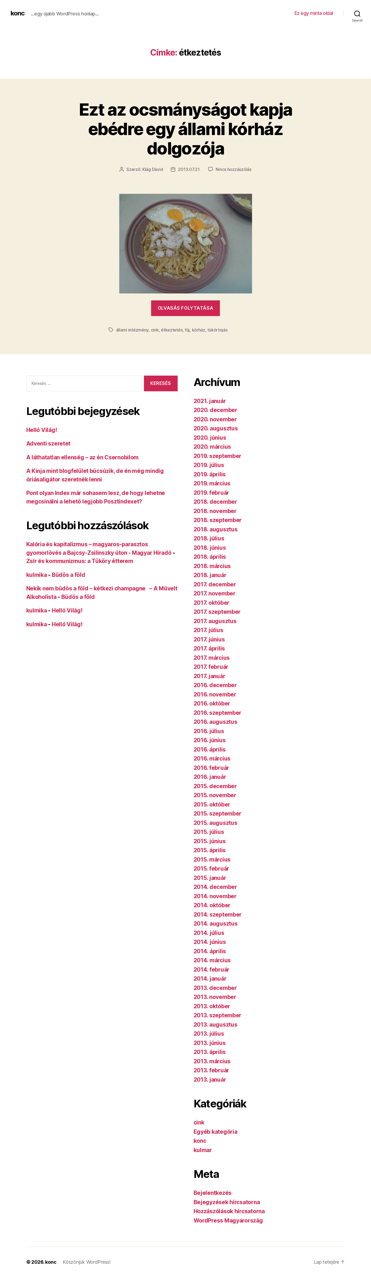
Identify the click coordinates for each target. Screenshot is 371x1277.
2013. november (215, 997)
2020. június (210, 437)
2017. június (209, 639)
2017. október (212, 602)
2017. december (215, 584)
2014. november (215, 896)
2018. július (209, 538)
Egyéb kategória (215, 1131)
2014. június (210, 942)
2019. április (210, 474)
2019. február (211, 492)
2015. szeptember (218, 813)
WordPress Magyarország (228, 1220)
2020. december (215, 410)
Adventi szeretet (48, 443)
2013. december (215, 988)
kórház (198, 330)
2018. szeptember (218, 520)
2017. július (208, 630)
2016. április (210, 749)
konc (17, 13)
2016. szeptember (218, 712)
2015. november (215, 795)
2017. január (209, 676)
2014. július (209, 933)
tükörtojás (217, 330)
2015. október (212, 804)
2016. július (209, 731)
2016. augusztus (215, 722)
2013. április (210, 1052)
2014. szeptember (218, 914)
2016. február (211, 767)
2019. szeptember (218, 456)
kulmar (203, 1150)
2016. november (215, 694)
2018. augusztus (216, 529)
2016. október (212, 703)
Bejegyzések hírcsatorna (227, 1202)
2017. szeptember (217, 611)
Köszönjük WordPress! (87, 1262)
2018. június (210, 547)
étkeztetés (171, 330)
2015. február (211, 868)
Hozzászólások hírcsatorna (229, 1211)
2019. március (212, 483)
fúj (187, 330)
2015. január (210, 878)
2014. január (210, 978)
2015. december (215, 786)
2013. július (209, 1033)
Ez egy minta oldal (314, 13)
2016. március (212, 758)
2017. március (212, 657)
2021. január (210, 401)
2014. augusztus (216, 923)
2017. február (211, 666)
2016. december (215, 685)
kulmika (36, 575)
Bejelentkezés (213, 1193)
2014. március (212, 960)
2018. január (210, 575)
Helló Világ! (41, 430)
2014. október (212, 905)
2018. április (210, 556)
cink (155, 330)
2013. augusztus (215, 1024)
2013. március (212, 1061)
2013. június (210, 1043)
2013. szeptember (218, 1015)
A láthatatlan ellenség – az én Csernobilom (82, 457)
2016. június (210, 740)
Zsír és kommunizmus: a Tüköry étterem (79, 561)
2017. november (215, 593)
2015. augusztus (215, 823)
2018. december (215, 501)
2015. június (210, 841)
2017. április (209, 648)
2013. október (212, 1006)
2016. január (210, 777)
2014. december (215, 887)
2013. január (210, 1079)
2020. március (212, 446)
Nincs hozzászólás (233, 169)
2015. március (212, 859)
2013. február (211, 1070)
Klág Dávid (152, 169)
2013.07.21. (189, 169)
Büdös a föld (68, 575)
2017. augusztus (215, 621)
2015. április (210, 850)
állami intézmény (132, 330)
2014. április (210, 951)
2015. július (209, 832)
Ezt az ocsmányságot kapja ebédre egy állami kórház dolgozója (185, 128)
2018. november (215, 511)
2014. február (212, 969)
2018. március (212, 566)
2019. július (209, 465)
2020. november (215, 419)
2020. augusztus (216, 428)
